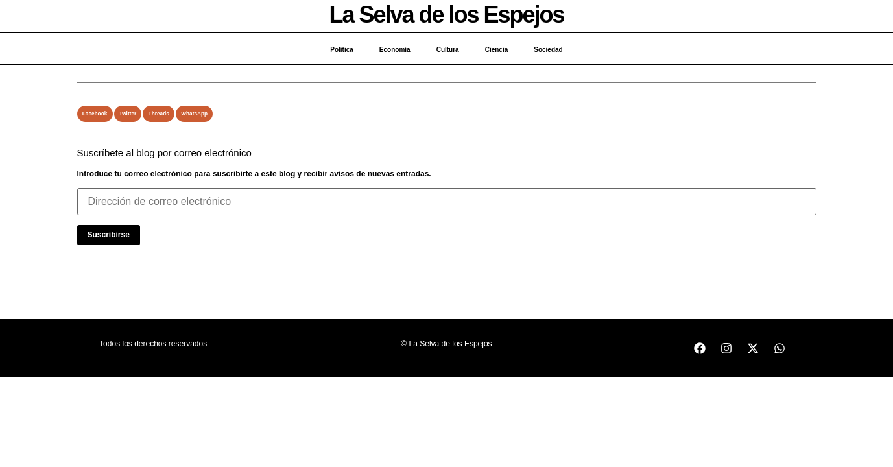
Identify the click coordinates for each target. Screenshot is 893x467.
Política (341, 49)
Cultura (447, 49)
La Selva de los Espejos (446, 14)
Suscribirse (109, 234)
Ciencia (496, 49)
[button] (95, 114)
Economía (395, 49)
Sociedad (548, 49)
